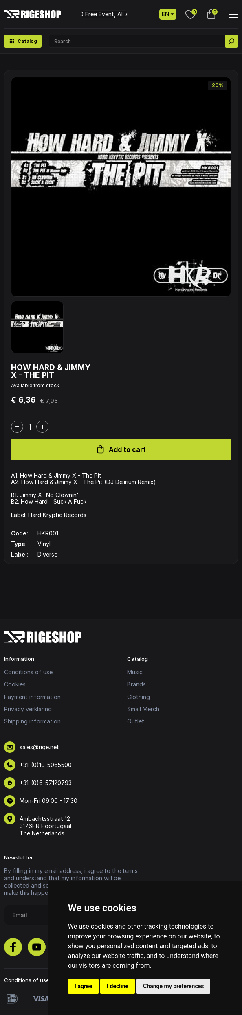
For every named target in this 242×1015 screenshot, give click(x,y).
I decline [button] (117, 986)
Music (135, 672)
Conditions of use (28, 672)
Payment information (32, 696)
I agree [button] (83, 986)
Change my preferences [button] (173, 986)
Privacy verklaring (28, 709)
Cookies (15, 684)
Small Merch (143, 709)
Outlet (135, 721)
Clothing (138, 696)
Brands (136, 684)
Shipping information (32, 721)
